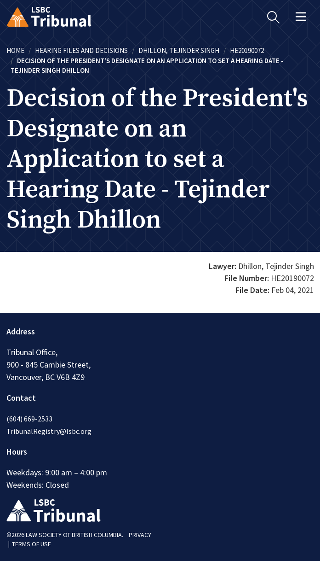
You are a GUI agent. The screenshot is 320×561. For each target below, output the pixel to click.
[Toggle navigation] (301, 16)
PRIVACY (140, 535)
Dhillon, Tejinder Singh (178, 50)
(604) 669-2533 (29, 418)
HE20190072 (247, 50)
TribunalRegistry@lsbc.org (48, 431)
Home (15, 50)
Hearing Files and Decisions (81, 50)
